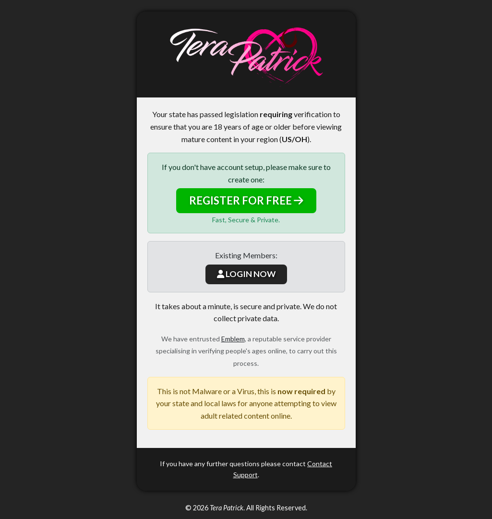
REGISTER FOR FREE (246, 200)
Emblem (233, 339)
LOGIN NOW (246, 274)
